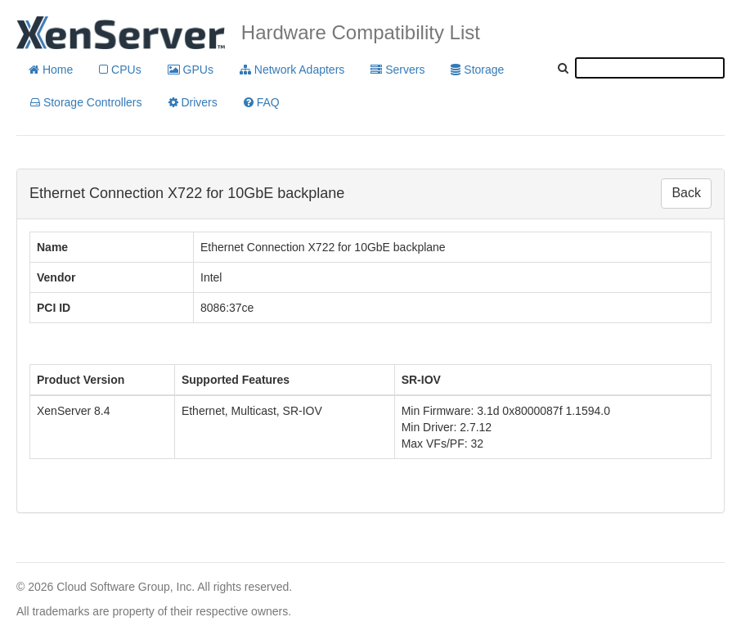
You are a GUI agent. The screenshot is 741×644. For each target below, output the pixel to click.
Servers (397, 69)
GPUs (190, 69)
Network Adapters (292, 69)
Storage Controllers (86, 102)
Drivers (193, 102)
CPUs (120, 69)
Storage (477, 69)
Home (51, 69)
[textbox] (650, 68)
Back (686, 193)
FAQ (262, 102)
